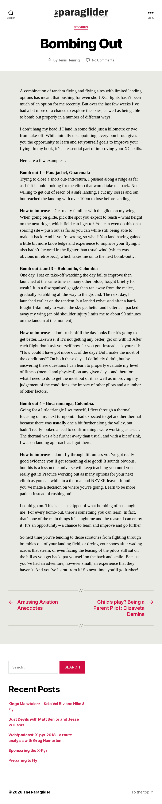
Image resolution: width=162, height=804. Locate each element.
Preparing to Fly (22, 760)
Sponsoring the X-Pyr (27, 750)
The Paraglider (36, 792)
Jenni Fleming (69, 60)
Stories (81, 27)
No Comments (103, 60)
